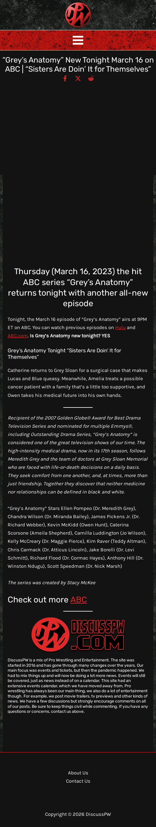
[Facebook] (65, 78)
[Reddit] (91, 78)
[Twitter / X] (78, 78)
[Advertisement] (78, 126)
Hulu (120, 327)
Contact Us (78, 781)
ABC (78, 599)
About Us (78, 773)
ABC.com (18, 335)
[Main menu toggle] (78, 40)
